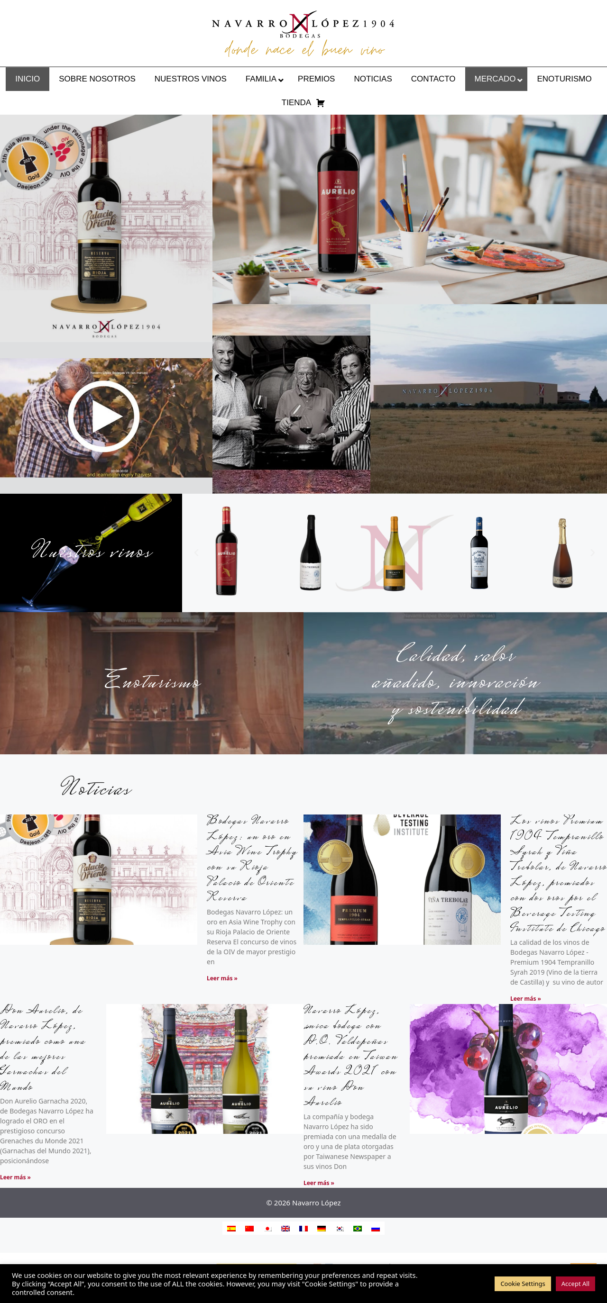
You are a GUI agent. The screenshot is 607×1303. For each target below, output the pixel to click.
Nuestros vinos (91, 553)
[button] (196, 553)
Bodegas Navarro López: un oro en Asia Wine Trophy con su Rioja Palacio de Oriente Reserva (252, 860)
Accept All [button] (575, 1283)
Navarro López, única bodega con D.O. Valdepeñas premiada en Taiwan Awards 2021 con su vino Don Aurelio (351, 1057)
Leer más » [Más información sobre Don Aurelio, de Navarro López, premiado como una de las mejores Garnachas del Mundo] (15, 1177)
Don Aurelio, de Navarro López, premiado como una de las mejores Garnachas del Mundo (43, 1050)
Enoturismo (152, 683)
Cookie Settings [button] (522, 1283)
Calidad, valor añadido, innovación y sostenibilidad (455, 683)
